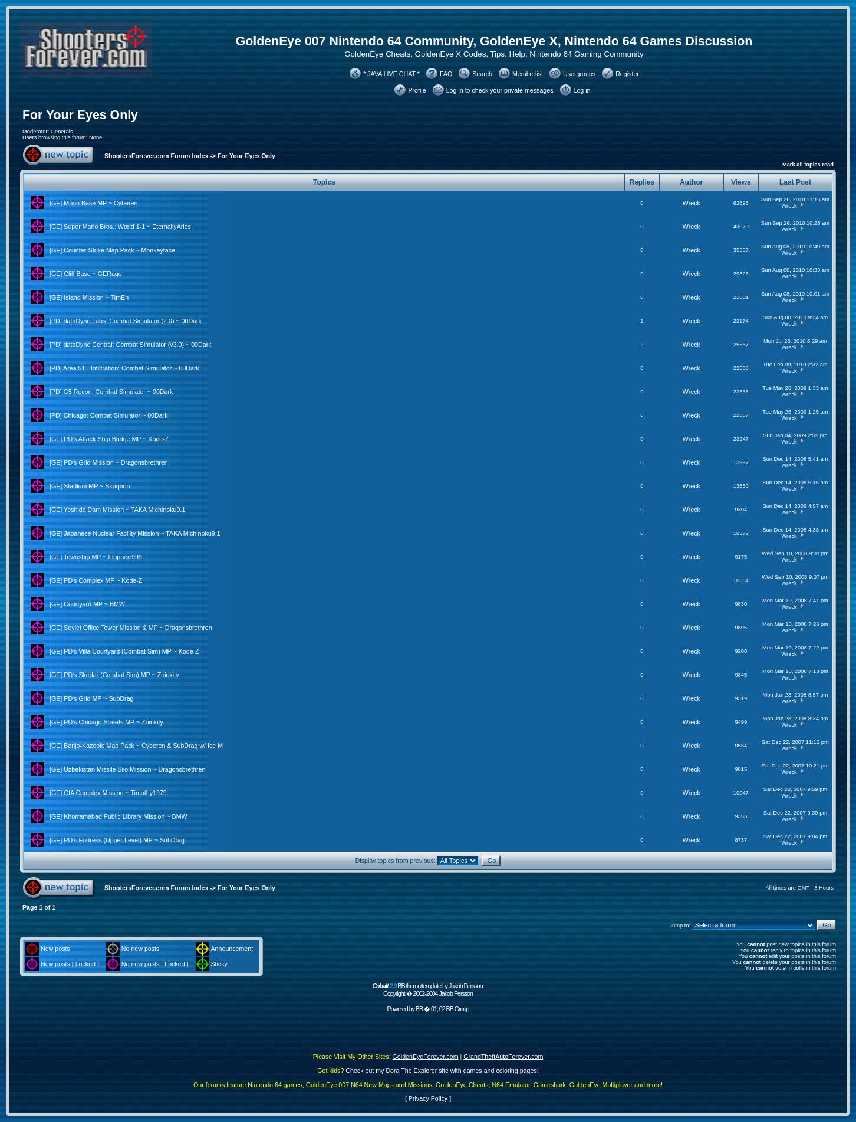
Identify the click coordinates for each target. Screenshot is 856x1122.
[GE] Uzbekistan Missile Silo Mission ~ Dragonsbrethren (127, 769)
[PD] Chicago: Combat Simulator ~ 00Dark (108, 415)
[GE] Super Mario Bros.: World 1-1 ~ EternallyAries (120, 226)
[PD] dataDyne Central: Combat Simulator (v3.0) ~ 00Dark (131, 344)
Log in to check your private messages (500, 90)
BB (419, 1008)
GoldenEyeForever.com (426, 1056)
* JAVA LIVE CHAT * (391, 73)
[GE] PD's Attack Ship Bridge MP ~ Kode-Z (109, 438)
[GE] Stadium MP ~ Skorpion (90, 486)
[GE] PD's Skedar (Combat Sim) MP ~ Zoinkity (114, 674)
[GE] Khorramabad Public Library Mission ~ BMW (118, 816)
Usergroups (579, 73)
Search (482, 73)
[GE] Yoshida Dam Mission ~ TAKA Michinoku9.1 (117, 509)
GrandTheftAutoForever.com (503, 1056)
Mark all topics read (808, 165)
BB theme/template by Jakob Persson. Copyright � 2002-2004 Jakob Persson (427, 989)
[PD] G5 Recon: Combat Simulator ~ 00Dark (111, 391)
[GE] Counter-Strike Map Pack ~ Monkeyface (112, 250)
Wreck (691, 202)
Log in (582, 90)
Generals (62, 131)
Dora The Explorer (411, 1070)
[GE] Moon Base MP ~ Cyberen (93, 202)
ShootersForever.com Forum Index (156, 155)
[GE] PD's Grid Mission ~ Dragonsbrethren (109, 462)
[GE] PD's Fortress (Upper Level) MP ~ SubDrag (117, 840)
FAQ (446, 73)
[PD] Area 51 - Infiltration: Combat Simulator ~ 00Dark (124, 368)
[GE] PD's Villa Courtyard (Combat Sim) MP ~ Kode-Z (124, 651)
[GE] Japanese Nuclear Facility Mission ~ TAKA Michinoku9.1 (135, 533)
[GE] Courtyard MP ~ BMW (87, 604)
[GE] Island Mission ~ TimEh (89, 297)
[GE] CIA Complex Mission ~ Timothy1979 (108, 792)
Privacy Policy (428, 1098)
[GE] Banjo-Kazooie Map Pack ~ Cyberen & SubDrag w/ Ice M (136, 745)
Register (627, 73)
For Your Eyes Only (80, 115)
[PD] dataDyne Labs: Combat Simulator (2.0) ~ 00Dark (126, 320)
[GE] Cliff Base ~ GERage (86, 273)
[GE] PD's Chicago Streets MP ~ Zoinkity (106, 722)
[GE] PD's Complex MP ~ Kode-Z (96, 580)
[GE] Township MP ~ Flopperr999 (96, 556)
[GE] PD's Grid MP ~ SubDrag (92, 698)
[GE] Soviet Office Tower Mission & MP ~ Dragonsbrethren (131, 627)
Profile (417, 90)
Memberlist (527, 73)
